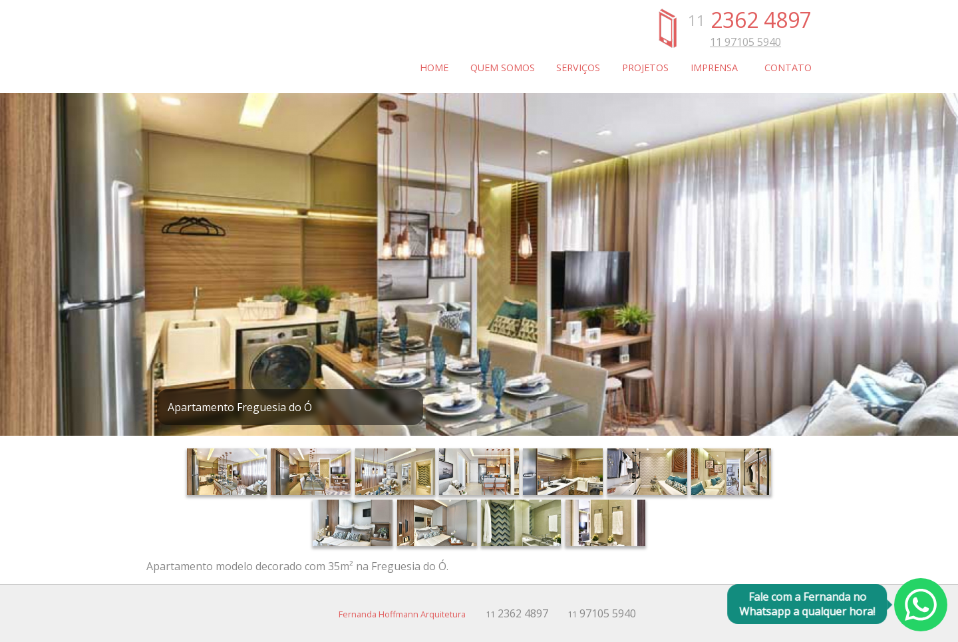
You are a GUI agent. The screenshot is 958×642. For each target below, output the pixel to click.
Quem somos (502, 67)
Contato (788, 67)
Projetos (645, 67)
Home (434, 67)
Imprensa (714, 67)
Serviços (578, 67)
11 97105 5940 (745, 42)
